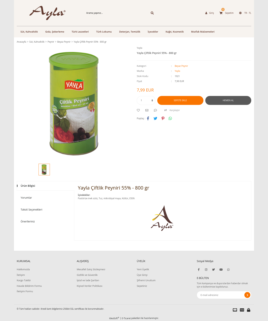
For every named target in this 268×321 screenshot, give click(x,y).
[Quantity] (146, 100)
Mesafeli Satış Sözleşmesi (91, 269)
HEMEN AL (228, 100)
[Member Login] (209, 13)
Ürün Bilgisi (28, 185)
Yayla (139, 47)
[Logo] (44, 13)
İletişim (21, 275)
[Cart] (226, 13)
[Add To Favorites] (139, 110)
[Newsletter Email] (224, 295)
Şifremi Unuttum (146, 280)
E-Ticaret (126, 318)
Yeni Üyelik (143, 269)
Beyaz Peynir (181, 66)
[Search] (114, 13)
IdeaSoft (114, 318)
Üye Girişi (142, 275)
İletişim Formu (25, 291)
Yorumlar (26, 197)
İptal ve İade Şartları (88, 280)
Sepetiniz (142, 286)
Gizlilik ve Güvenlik (87, 275)
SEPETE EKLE (180, 100)
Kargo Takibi (24, 280)
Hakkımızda (23, 269)
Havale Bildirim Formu (29, 286)
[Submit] (247, 295)
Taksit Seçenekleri (31, 209)
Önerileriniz (28, 221)
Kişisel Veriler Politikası (89, 286)
